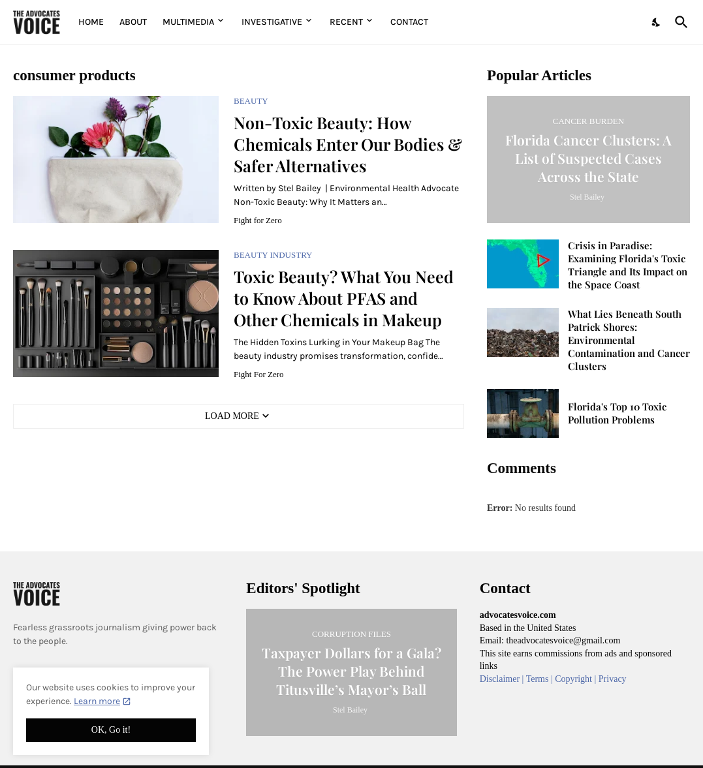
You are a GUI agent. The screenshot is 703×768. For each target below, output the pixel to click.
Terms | (540, 679)
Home (91, 21)
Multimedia (188, 21)
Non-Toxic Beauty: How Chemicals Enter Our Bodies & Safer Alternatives (348, 144)
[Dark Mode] (657, 22)
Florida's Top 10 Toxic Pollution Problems (617, 413)
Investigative (272, 21)
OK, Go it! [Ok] (111, 730)
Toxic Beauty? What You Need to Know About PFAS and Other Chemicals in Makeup (344, 298)
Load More (232, 416)
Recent (346, 21)
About (133, 21)
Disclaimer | (503, 679)
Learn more (97, 701)
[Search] (679, 22)
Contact (409, 21)
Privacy (613, 679)
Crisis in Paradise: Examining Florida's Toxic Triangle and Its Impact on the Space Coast (627, 265)
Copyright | (577, 679)
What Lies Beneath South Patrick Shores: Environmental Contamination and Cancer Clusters (629, 340)
